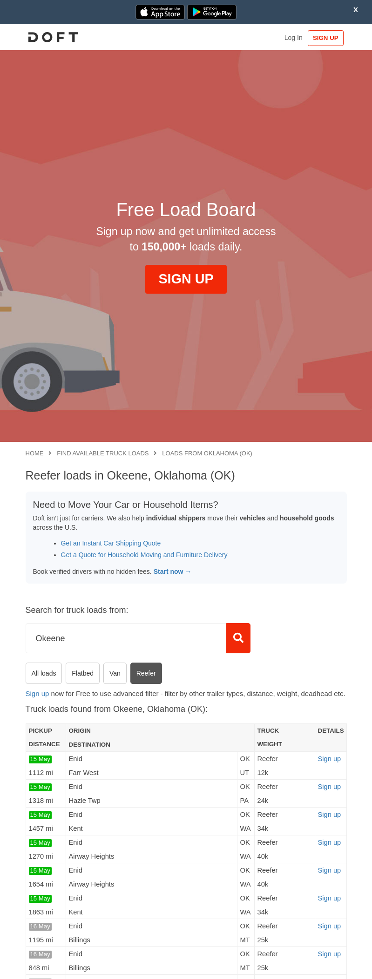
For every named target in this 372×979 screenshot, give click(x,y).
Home (35, 453)
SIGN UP (325, 37)
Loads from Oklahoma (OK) (207, 453)
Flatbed (83, 673)
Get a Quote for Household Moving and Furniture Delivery (144, 554)
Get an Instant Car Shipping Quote (111, 543)
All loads (44, 673)
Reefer (146, 673)
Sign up (37, 693)
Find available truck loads (103, 453)
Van (115, 673)
